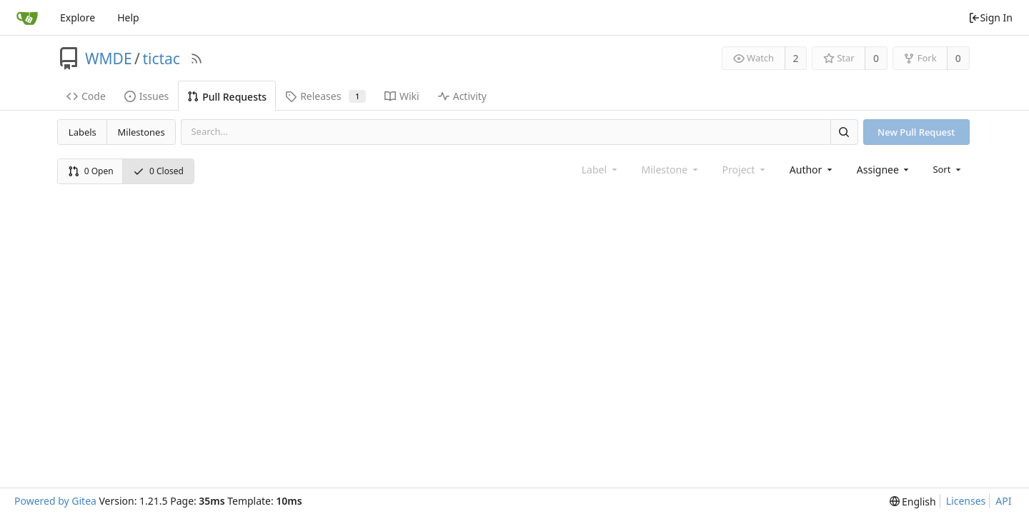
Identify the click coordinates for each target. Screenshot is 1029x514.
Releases (325, 96)
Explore (77, 17)
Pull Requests (227, 97)
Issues (146, 96)
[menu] (948, 169)
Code (86, 96)
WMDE (108, 58)
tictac (161, 58)
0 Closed (158, 171)
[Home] (27, 18)
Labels (82, 132)
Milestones (141, 132)
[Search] (844, 131)
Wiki (401, 96)
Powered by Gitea (55, 501)
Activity (462, 96)
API (1003, 501)
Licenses (966, 501)
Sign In (990, 17)
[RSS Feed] (196, 58)
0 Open (91, 171)
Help (128, 17)
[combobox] (812, 169)
